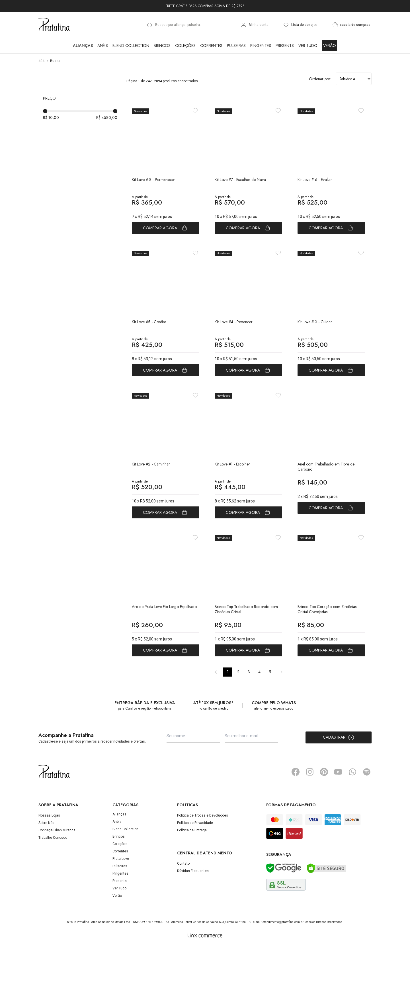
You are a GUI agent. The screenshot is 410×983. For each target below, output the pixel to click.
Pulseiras (236, 45)
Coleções (185, 45)
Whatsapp (352, 808)
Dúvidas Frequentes (193, 907)
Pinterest (324, 808)
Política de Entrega (192, 867)
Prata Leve (120, 895)
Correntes (211, 45)
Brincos (162, 45)
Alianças (83, 45)
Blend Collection (130, 45)
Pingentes (260, 45)
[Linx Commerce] (205, 972)
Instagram (310, 808)
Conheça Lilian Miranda (56, 867)
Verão (329, 45)
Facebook (295, 808)
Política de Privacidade (195, 859)
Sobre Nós (46, 859)
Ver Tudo (307, 45)
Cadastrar (338, 773)
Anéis (102, 45)
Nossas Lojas (49, 852)
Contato (183, 900)
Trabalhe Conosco (52, 874)
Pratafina (54, 24)
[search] (150, 25)
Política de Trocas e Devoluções (202, 852)
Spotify (367, 808)
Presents (285, 45)
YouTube (338, 808)
